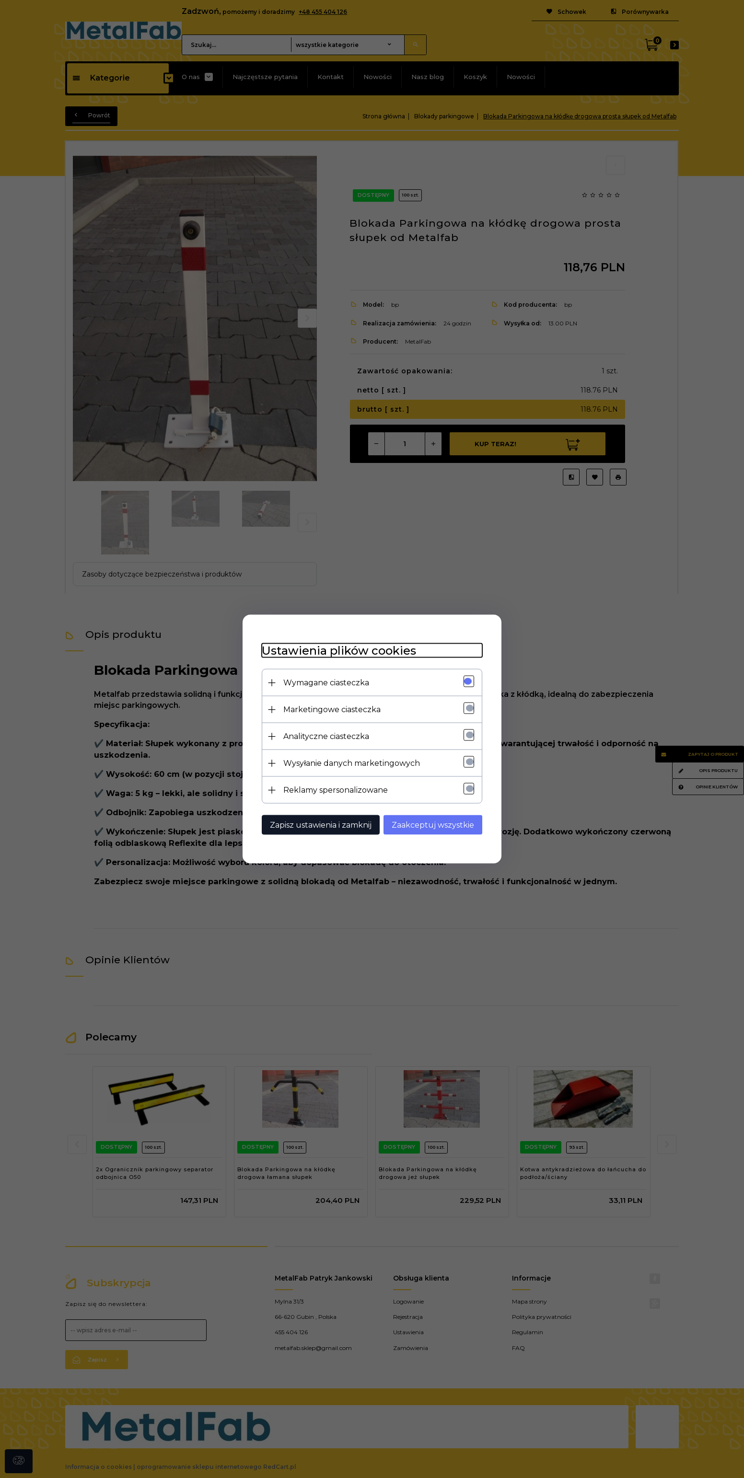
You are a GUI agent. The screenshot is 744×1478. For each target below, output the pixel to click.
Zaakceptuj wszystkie (433, 825)
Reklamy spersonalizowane (335, 790)
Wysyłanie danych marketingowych (351, 763)
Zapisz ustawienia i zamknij (321, 825)
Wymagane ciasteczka (326, 682)
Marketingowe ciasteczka (332, 709)
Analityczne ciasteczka (326, 736)
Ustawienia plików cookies (339, 651)
